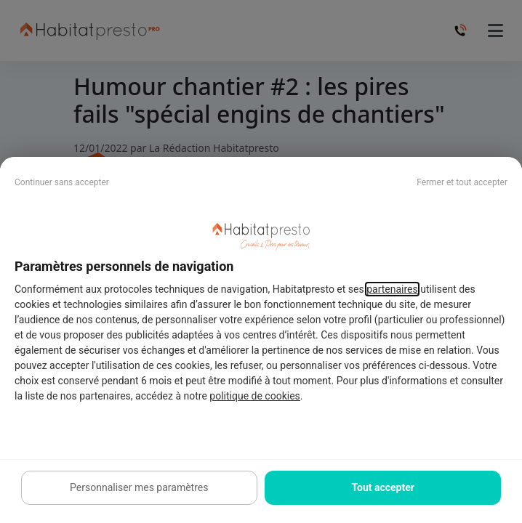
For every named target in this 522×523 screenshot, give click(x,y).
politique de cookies (254, 396)
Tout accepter (383, 487)
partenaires (392, 289)
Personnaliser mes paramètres (139, 487)
